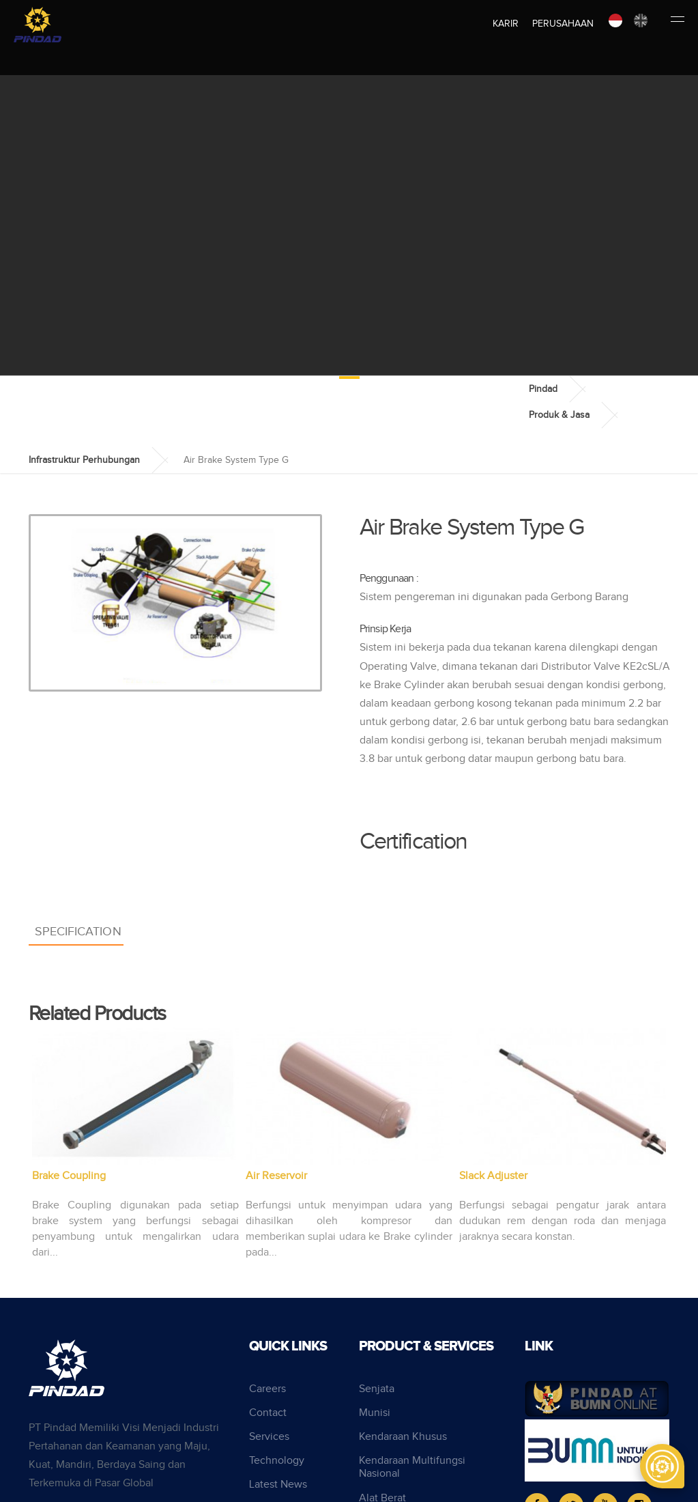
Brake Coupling (69, 1176)
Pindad (543, 389)
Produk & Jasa (559, 415)
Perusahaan (563, 23)
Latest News (278, 1484)
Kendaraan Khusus (403, 1436)
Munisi (374, 1412)
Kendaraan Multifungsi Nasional (412, 1467)
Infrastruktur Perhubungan (84, 460)
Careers (267, 1389)
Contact (268, 1412)
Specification (78, 931)
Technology (276, 1460)
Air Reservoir (276, 1176)
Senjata (376, 1389)
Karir (506, 23)
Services (269, 1436)
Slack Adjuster (493, 1176)
